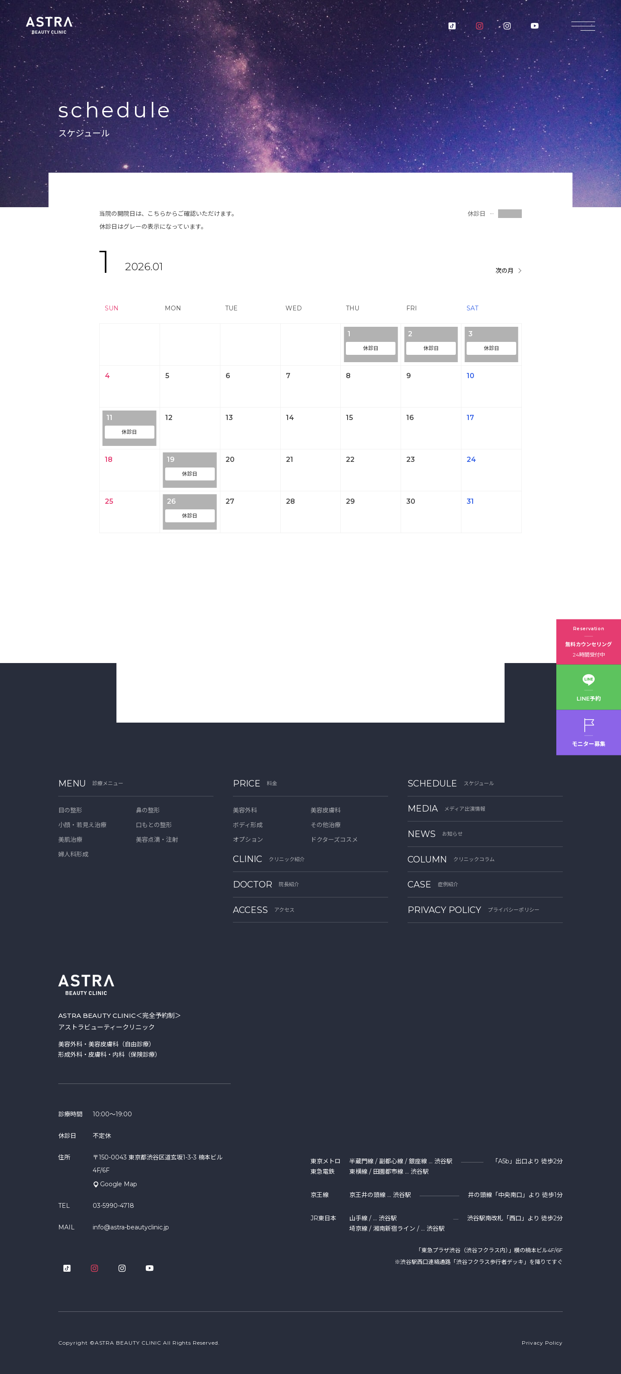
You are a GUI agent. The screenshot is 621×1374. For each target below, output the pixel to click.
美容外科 (245, 810)
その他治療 (325, 825)
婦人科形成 (73, 854)
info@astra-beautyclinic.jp (131, 1227)
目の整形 (70, 810)
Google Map (118, 1184)
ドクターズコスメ (334, 839)
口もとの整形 (154, 825)
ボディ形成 (248, 825)
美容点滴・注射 (157, 839)
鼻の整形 (148, 810)
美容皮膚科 (325, 810)
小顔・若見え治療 (82, 825)
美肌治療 (70, 839)
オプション (248, 839)
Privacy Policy (542, 1342)
